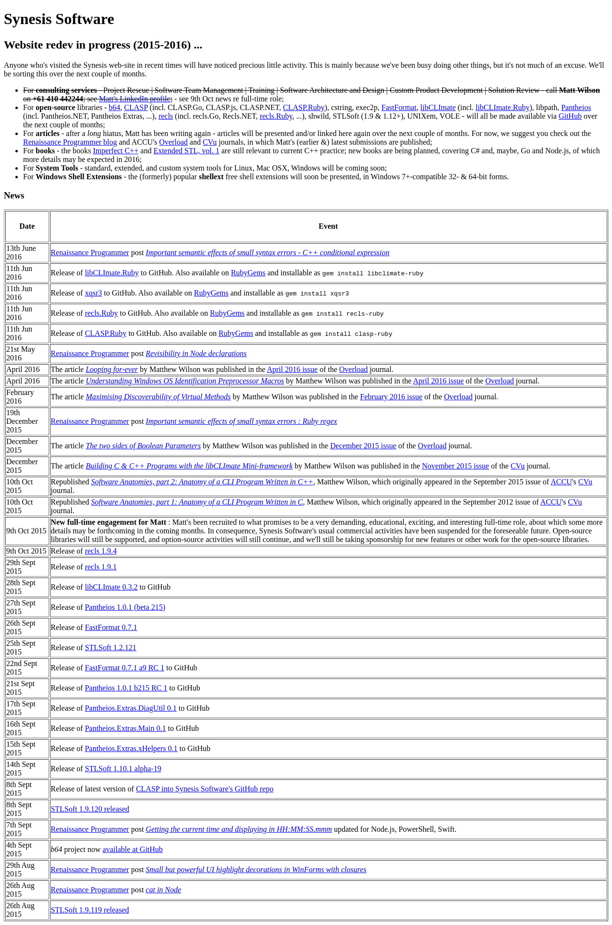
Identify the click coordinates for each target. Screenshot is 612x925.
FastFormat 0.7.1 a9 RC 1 (124, 668)
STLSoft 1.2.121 (110, 647)
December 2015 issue (363, 446)
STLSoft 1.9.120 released (90, 809)
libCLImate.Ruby (502, 107)
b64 (114, 107)
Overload (173, 142)
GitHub (570, 116)
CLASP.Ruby (304, 107)
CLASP (135, 107)
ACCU (561, 482)
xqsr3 (93, 293)
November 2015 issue (455, 466)
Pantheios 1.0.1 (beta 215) (125, 607)
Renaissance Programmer (90, 252)
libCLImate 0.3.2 (111, 587)
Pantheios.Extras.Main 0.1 (125, 728)
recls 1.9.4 (101, 551)
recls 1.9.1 (101, 567)
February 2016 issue (391, 397)
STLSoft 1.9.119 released (90, 910)
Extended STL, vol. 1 (186, 151)
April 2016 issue (292, 369)
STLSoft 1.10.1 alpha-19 (123, 769)
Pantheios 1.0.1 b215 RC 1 (126, 688)
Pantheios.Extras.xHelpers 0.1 (131, 748)
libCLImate (438, 107)
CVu (210, 142)
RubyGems (248, 273)
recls (166, 116)
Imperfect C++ (115, 151)
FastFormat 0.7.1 (111, 627)
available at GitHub (133, 849)
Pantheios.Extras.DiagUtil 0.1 (131, 708)
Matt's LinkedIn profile (135, 99)
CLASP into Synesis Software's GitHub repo (204, 789)
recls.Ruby (276, 116)
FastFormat (398, 107)
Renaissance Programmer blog (70, 142)
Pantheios (576, 107)
